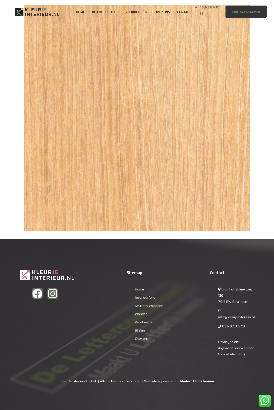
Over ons (162, 12)
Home (80, 12)
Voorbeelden (136, 12)
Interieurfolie (104, 12)
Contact (184, 12)
